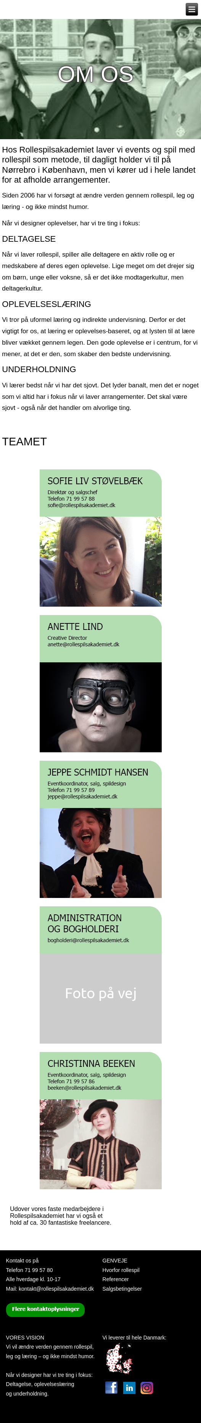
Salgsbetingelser (122, 1289)
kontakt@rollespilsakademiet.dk (56, 1289)
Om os (96, 74)
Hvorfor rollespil (121, 1270)
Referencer (116, 1279)
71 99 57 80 (39, 1270)
